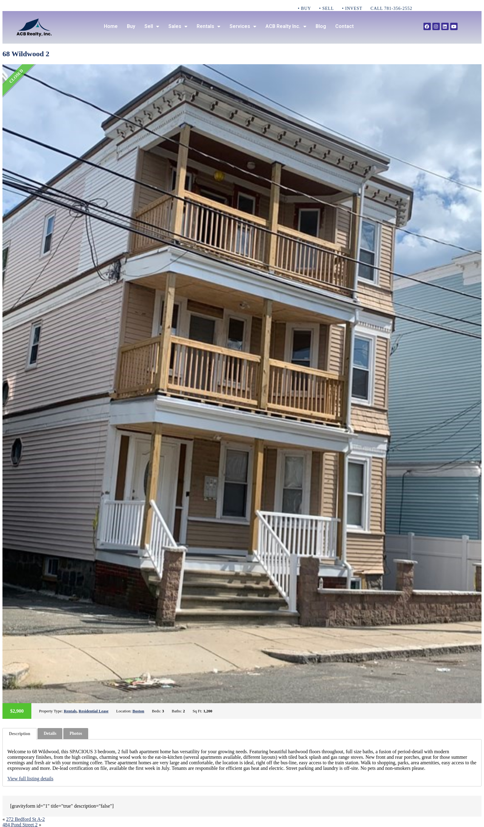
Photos (75, 733)
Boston (138, 711)
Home (111, 26)
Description (19, 733)
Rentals (208, 26)
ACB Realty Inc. (286, 26)
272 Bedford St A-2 (25, 819)
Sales (177, 26)
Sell (151, 26)
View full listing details (30, 778)
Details (50, 733)
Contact (344, 26)
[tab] (19, 733)
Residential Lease (93, 711)
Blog (321, 26)
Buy (131, 26)
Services (243, 26)
